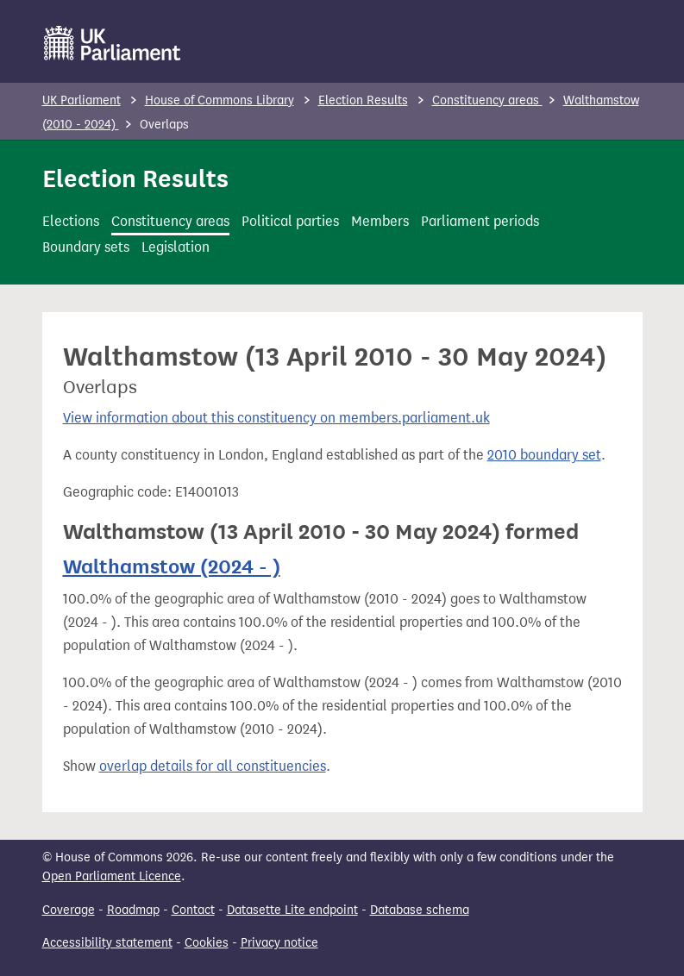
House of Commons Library (219, 100)
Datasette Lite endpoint (292, 910)
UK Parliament (81, 100)
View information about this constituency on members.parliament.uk (276, 418)
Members (380, 221)
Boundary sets (85, 247)
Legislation (175, 247)
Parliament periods (480, 221)
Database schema (419, 910)
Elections (70, 221)
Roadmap (133, 910)
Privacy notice (279, 942)
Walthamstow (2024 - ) (171, 566)
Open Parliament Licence (111, 876)
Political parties (290, 221)
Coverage (68, 910)
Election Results (363, 100)
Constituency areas (487, 100)
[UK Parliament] (112, 43)
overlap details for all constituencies (212, 766)
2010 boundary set (544, 455)
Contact (193, 910)
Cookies (207, 942)
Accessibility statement (107, 942)
